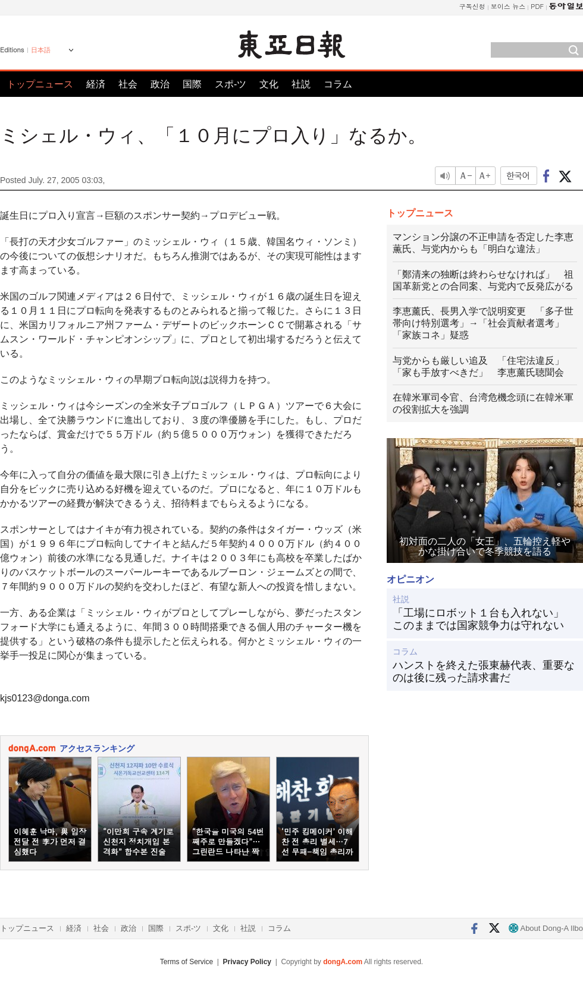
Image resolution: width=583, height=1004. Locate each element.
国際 (192, 84)
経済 (95, 84)
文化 (268, 84)
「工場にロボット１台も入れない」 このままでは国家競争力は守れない (484, 619)
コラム (338, 84)
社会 (127, 84)
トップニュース (40, 84)
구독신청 (472, 6)
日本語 (41, 49)
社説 (301, 84)
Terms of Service (186, 962)
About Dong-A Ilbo (546, 928)
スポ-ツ (230, 84)
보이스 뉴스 (508, 6)
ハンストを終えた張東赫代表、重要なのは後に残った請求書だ (484, 671)
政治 (160, 84)
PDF (537, 6)
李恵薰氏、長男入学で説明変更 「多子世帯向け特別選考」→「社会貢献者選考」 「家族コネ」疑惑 (483, 323)
